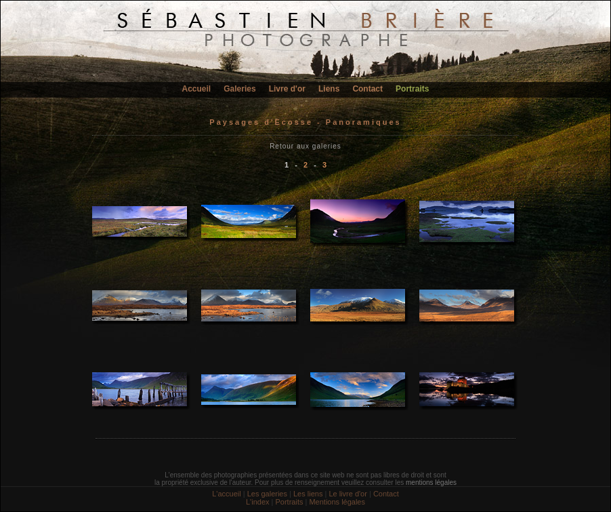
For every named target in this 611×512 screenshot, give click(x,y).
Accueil (196, 89)
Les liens (307, 494)
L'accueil (226, 494)
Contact (367, 89)
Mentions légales (337, 502)
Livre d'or (287, 89)
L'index (258, 502)
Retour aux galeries (305, 146)
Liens (328, 89)
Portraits (412, 89)
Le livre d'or (348, 494)
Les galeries (267, 494)
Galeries (239, 89)
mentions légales (431, 482)
